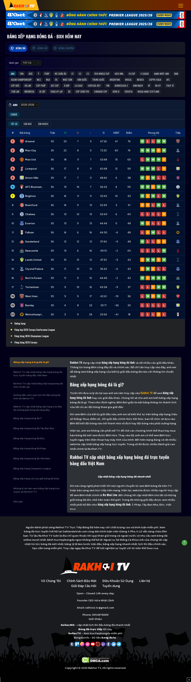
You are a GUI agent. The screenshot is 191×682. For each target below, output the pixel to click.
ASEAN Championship (21, 79)
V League (144, 73)
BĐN (176, 73)
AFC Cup (55, 85)
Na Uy (158, 85)
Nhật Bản (67, 79)
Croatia (128, 91)
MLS (39, 79)
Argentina (115, 79)
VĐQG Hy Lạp (57, 91)
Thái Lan (15, 91)
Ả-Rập (67, 85)
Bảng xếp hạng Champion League (32, 468)
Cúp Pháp (41, 85)
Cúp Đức (15, 85)
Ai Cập (42, 91)
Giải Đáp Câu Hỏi (83, 585)
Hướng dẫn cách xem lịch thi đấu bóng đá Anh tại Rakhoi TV (36, 396)
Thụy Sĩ (170, 85)
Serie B (115, 91)
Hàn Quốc (82, 79)
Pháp (46, 73)
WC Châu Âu (60, 73)
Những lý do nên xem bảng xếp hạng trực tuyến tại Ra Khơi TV (36, 490)
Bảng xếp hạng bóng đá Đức (29, 438)
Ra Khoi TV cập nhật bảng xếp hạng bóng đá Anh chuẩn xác (38, 385)
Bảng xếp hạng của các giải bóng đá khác (36, 478)
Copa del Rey (94, 85)
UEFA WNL (119, 73)
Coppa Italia (155, 79)
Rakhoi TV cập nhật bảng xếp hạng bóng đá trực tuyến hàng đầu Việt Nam (37, 373)
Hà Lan (28, 85)
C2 (80, 73)
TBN (22, 73)
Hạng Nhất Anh (161, 73)
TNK (107, 85)
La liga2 (79, 85)
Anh (13, 73)
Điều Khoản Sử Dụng (117, 580)
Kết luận (18, 501)
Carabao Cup (100, 91)
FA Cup (132, 73)
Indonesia (29, 91)
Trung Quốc (98, 79)
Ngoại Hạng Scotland (148, 91)
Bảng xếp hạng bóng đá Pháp (29, 448)
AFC (168, 79)
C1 (72, 73)
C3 (88, 73)
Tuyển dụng (111, 585)
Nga (48, 79)
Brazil (128, 79)
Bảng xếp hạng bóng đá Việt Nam (31, 458)
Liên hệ (144, 580)
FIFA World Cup (101, 73)
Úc (56, 79)
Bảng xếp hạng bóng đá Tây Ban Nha (33, 428)
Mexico (140, 79)
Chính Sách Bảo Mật (81, 580)
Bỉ (149, 85)
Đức (31, 73)
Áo (69, 91)
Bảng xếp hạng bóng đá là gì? (31, 362)
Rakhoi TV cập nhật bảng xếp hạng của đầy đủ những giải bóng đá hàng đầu (37, 408)
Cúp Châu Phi (82, 91)
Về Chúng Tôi (51, 580)
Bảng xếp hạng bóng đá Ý (27, 418)
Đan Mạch (138, 85)
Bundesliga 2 (121, 85)
